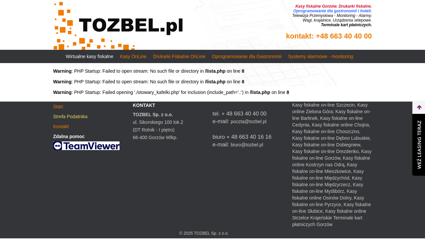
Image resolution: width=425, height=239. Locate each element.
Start (58, 106)
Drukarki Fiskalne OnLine (179, 56)
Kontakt (61, 126)
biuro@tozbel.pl (247, 144)
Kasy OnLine (133, 56)
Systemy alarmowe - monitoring (320, 56)
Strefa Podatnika (70, 116)
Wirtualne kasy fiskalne (89, 56)
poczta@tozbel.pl (249, 121)
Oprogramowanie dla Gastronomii (247, 56)
